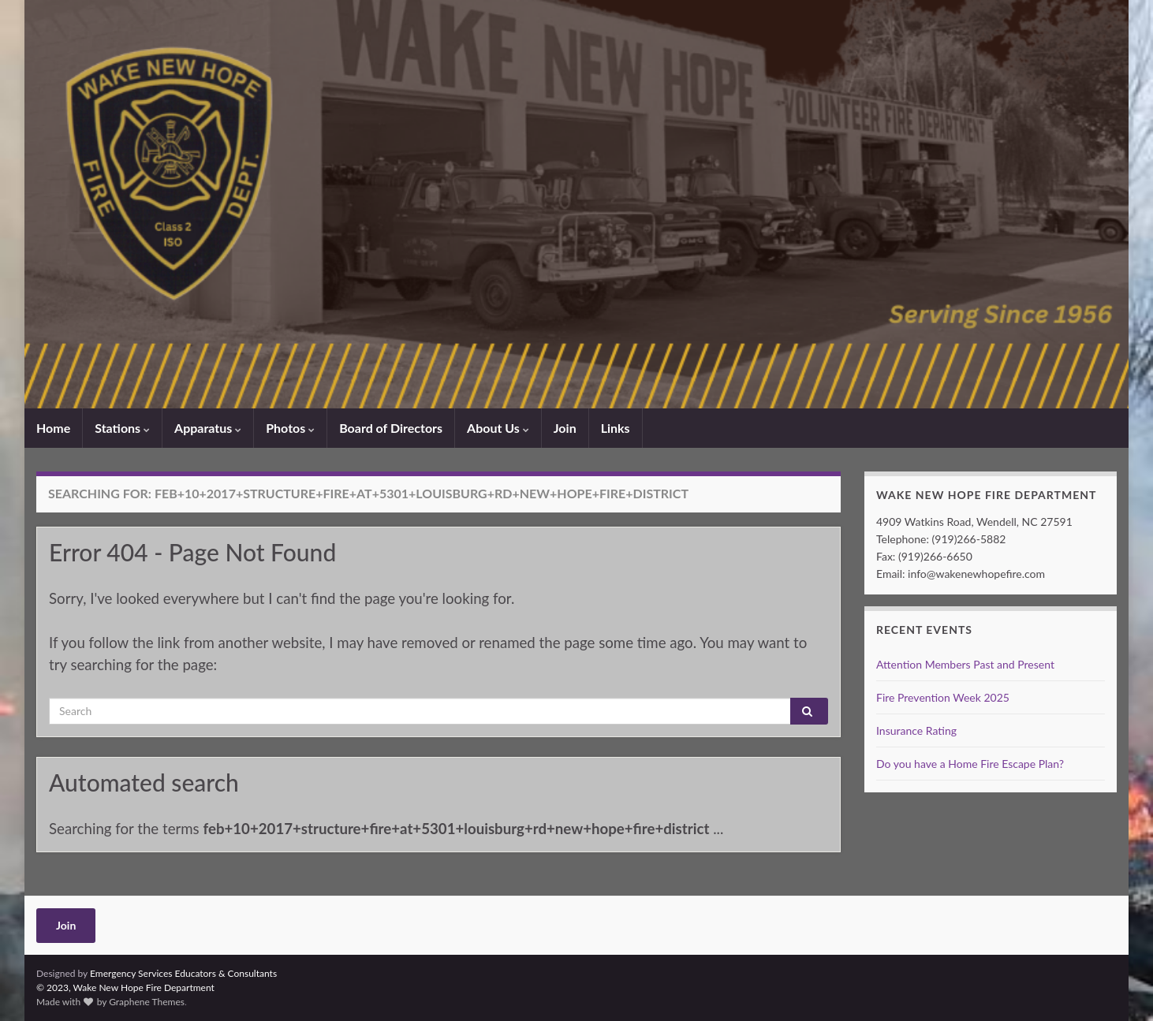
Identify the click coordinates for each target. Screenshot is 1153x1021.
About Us (498, 427)
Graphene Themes (147, 1002)
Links (615, 427)
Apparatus (207, 427)
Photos (290, 427)
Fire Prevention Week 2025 (942, 697)
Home (53, 427)
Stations (122, 427)
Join (565, 427)
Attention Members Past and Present (965, 664)
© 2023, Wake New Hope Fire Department (125, 987)
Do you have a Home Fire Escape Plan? (970, 763)
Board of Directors (390, 427)
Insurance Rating (916, 730)
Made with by (72, 1002)
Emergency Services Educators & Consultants (183, 973)
